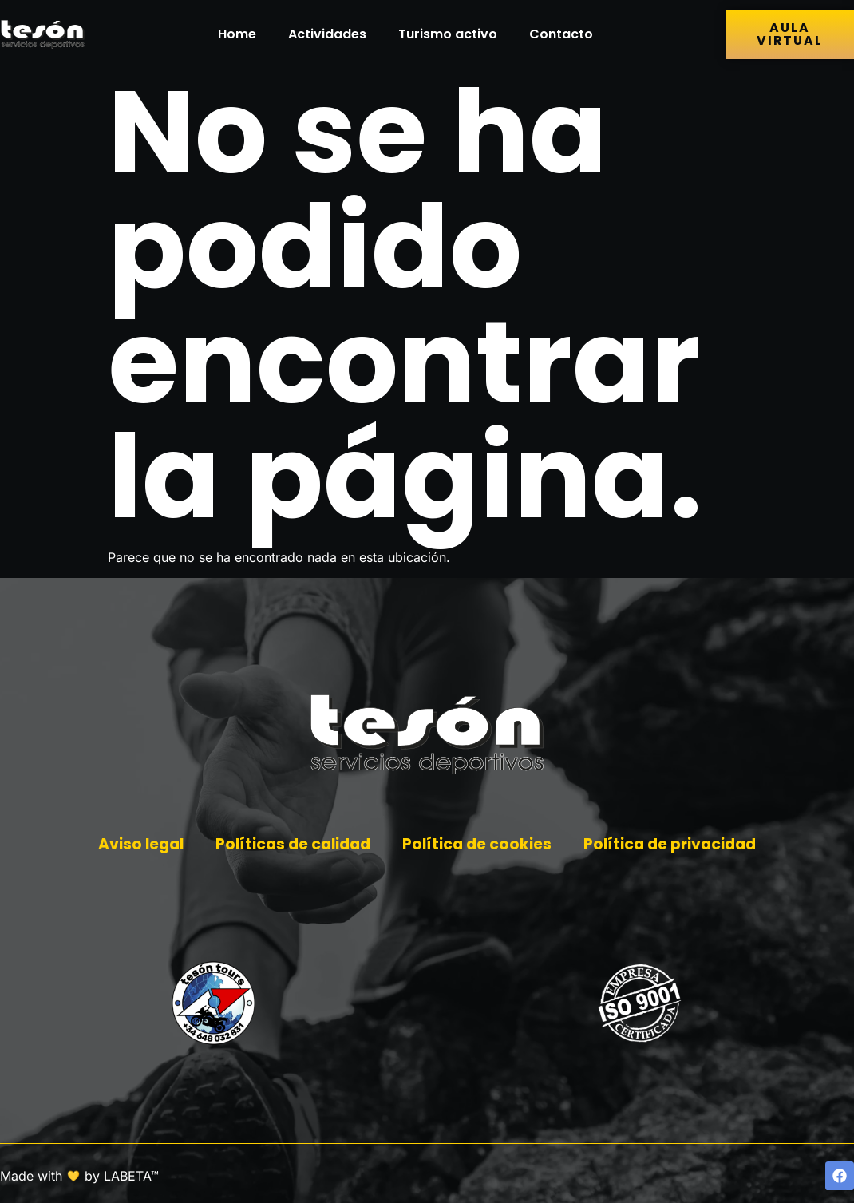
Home (237, 34)
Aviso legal (133, 845)
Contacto (561, 34)
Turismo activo (447, 34)
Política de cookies (479, 845)
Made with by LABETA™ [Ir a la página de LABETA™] (79, 1176)
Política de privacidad (676, 845)
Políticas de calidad (290, 845)
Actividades (327, 34)
